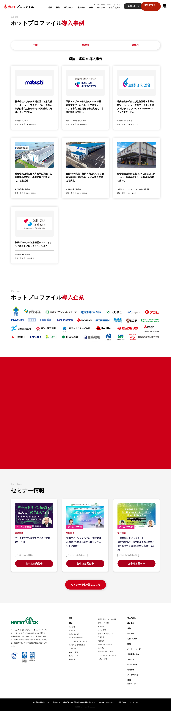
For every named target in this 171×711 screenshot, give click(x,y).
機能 (54, 6)
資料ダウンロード (151, 5)
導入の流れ (65, 6)
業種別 (85, 45)
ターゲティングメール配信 (107, 656)
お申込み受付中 (34, 563)
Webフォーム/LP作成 (105, 652)
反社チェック (73, 656)
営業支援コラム (133, 654)
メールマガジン (133, 675)
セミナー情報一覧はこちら (85, 584)
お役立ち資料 (111, 6)
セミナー (97, 6)
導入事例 (77, 6)
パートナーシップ (133, 649)
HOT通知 (101, 648)
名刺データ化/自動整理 (77, 645)
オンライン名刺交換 (76, 638)
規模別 (135, 45)
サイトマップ (134, 702)
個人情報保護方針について (41, 702)
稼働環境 (130, 670)
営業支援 (72, 631)
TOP (36, 45)
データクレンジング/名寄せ (78, 642)
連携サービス (131, 684)
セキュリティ (132, 665)
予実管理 (101, 637)
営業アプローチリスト (105, 634)
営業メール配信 (103, 623)
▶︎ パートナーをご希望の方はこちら (103, 3)
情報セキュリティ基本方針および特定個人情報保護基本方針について (74, 702)
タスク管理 (102, 630)
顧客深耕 (72, 659)
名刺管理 (72, 627)
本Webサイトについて (106, 702)
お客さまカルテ (74, 634)
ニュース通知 (73, 652)
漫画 (129, 644)
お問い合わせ (130, 5)
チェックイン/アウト (105, 645)
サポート (130, 660)
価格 (87, 6)
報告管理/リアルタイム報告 (107, 619)
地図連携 (101, 641)
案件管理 (101, 627)
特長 (46, 6)
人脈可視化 (73, 649)
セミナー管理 (102, 659)
